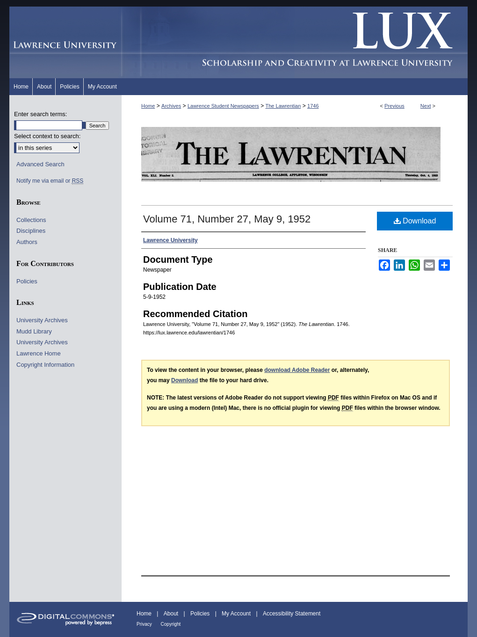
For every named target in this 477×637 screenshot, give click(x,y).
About (172, 613)
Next (425, 106)
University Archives (42, 320)
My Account (237, 613)
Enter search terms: (40, 114)
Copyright (171, 624)
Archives (171, 106)
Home (148, 106)
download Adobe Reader (297, 370)
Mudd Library (34, 331)
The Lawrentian (283, 106)
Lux (295, 42)
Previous (394, 106)
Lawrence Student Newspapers (223, 106)
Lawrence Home (38, 353)
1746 (312, 106)
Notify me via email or (49, 181)
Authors (26, 241)
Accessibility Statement (291, 613)
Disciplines (30, 230)
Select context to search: (47, 136)
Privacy (145, 624)
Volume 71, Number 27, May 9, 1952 (227, 219)
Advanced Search (40, 164)
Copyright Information (45, 364)
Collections (31, 219)
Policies (26, 281)
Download (415, 221)
